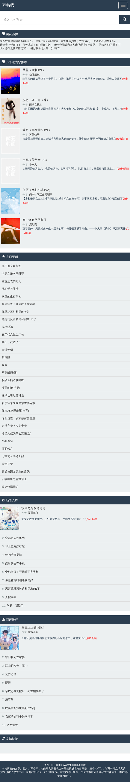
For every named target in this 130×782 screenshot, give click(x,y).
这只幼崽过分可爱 (13, 395)
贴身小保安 (41, 41)
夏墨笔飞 (33, 512)
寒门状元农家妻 (15, 657)
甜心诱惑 (7, 441)
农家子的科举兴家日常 (19, 716)
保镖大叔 (98, 41)
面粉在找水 (35, 104)
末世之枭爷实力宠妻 (14, 425)
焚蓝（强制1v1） (34, 70)
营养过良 (10, 674)
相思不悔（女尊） (40, 48)
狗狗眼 (6, 357)
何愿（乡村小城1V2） (37, 190)
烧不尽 (9, 699)
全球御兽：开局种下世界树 (18, 304)
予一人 (33, 164)
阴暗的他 (104, 44)
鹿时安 (33, 224)
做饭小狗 (33, 631)
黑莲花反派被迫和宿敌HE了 (19, 319)
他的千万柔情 (10, 288)
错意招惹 (7, 463)
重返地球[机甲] (69, 41)
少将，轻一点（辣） (36, 100)
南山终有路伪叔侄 (35, 220)
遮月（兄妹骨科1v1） (37, 130)
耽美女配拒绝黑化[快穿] (20, 708)
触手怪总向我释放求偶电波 (18, 403)
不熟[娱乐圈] (9, 372)
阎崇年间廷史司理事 (40, 194)
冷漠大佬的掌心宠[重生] (16, 433)
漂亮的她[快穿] (11, 387)
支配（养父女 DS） (35, 160)
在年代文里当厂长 (13, 334)
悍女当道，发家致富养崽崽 (18, 418)
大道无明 (7, 349)
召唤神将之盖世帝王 (14, 479)
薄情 (8, 682)
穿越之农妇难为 (11, 281)
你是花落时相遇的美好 (16, 311)
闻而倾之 (7, 448)
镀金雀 (4, 44)
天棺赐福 (7, 327)
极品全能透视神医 (13, 380)
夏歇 (4, 365)
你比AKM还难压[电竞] (15, 410)
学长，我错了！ (11, 342)
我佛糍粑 (34, 74)
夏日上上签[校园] (32, 627)
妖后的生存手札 (11, 296)
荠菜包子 (34, 134)
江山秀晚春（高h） (17, 665)
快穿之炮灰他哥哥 (13, 273)
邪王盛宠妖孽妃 (11, 266)
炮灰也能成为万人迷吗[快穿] (70, 44)
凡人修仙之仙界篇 (10, 48)
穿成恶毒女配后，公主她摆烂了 (24, 691)
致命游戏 (12, 725)
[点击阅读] (122, 138)
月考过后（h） (31, 44)
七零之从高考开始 (13, 456)
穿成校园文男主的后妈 (16, 471)
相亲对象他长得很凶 (11, 41)
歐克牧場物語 (10, 486)
